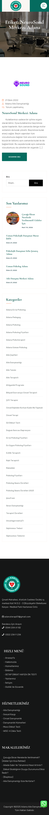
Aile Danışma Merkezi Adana (19, 278)
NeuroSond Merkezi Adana (19, 113)
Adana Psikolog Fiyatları (17, 332)
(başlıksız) (8, 777)
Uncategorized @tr (15, 521)
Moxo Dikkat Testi (11, 727)
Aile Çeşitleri (12, 355)
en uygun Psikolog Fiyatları (18, 445)
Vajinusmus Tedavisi (15, 536)
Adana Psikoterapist (15, 340)
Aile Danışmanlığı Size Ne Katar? (19, 781)
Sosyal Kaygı (9, 714)
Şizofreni (10, 498)
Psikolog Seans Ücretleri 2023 (20, 491)
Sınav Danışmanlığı (14, 506)
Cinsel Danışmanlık (12, 718)
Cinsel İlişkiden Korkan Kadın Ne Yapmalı (24, 408)
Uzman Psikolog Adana (17, 266)
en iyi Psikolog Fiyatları (17, 438)
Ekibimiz (9, 670)
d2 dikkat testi (13, 423)
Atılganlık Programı (15, 385)
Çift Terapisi (12, 400)
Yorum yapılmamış (13, 107)
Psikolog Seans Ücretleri (17, 483)
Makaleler (10, 468)
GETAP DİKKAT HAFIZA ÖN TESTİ (21, 674)
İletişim (8, 683)
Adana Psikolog (13, 325)
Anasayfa (10, 658)
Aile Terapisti (12, 378)
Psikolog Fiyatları (14, 476)
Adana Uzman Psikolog (16, 348)
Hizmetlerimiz (12, 666)
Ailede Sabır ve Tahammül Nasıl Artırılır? (22, 765)
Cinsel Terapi (12, 415)
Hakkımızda (10, 662)
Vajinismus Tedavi (14, 528)
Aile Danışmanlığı (14, 363)
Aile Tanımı (11, 370)
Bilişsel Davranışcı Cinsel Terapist (21, 393)
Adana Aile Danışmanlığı (15, 103)
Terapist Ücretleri (14, 513)
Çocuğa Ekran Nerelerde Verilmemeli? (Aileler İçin (32, 219)
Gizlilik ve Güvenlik (14, 687)
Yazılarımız (10, 678)
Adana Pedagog (13, 317)
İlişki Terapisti (12, 461)
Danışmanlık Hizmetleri (14, 722)
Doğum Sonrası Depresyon (18, 430)
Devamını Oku (14, 157)
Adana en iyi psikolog (16, 310)
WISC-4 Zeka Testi (12, 731)
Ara (8, 177)
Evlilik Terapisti (13, 453)
